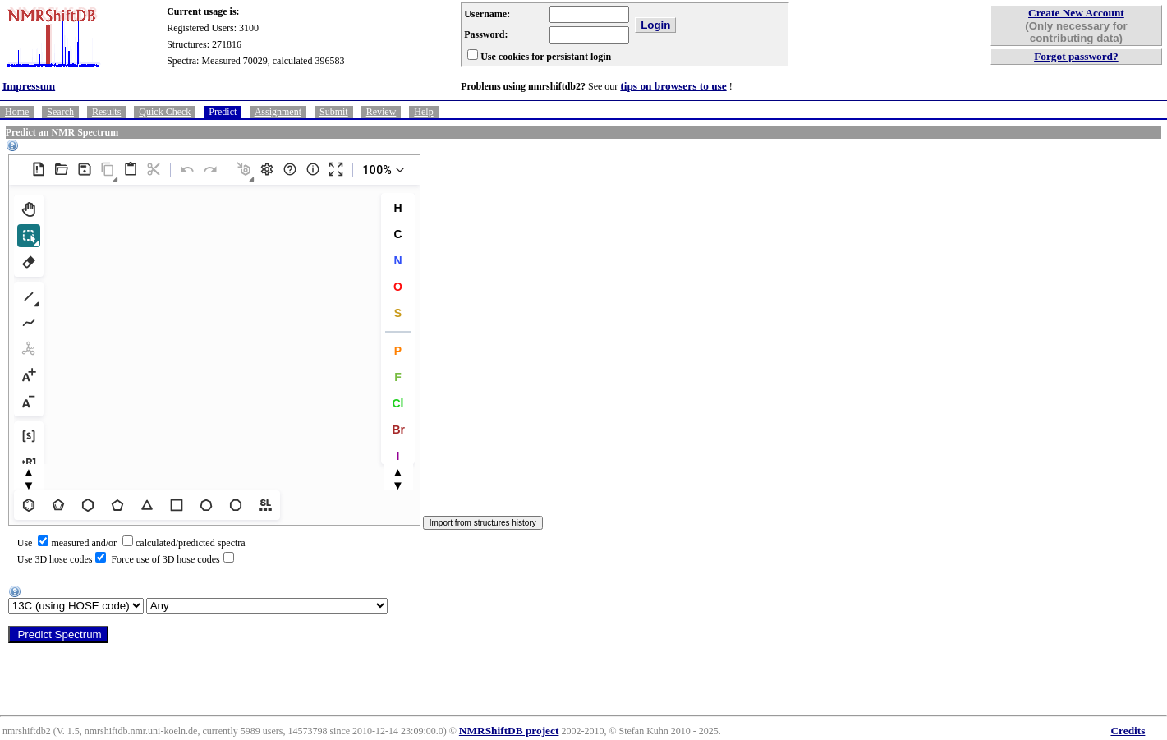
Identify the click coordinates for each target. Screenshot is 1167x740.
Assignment (278, 111)
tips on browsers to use (673, 86)
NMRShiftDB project (509, 730)
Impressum (28, 86)
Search (60, 111)
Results (106, 111)
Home (17, 111)
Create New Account (1076, 13)
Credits (1127, 730)
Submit (333, 111)
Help (423, 111)
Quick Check (165, 111)
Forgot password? (1076, 56)
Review (381, 111)
